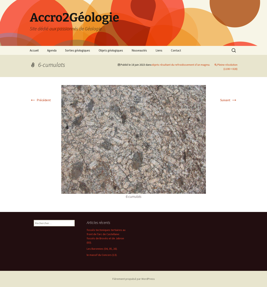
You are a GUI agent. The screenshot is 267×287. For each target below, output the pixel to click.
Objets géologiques (111, 50)
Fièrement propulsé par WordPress (133, 279)
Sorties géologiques (77, 50)
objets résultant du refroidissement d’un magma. (180, 64)
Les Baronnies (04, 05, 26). (102, 248)
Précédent (40, 100)
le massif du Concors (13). (102, 255)
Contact (176, 50)
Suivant (228, 100)
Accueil (34, 50)
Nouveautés (139, 50)
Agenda (52, 50)
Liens (159, 50)
